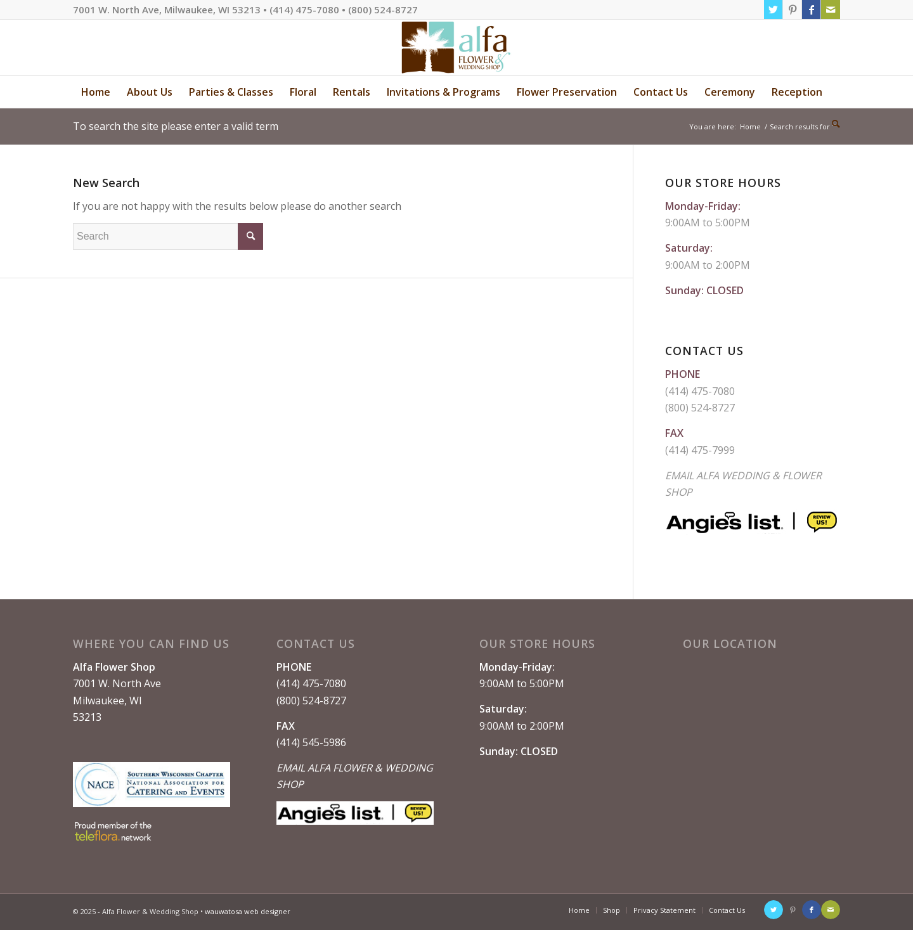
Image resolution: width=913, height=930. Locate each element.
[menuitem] (96, 92)
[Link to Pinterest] (792, 9)
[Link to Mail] (830, 9)
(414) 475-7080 (700, 391)
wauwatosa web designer (247, 911)
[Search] (832, 123)
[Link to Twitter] (773, 9)
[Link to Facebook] (811, 9)
